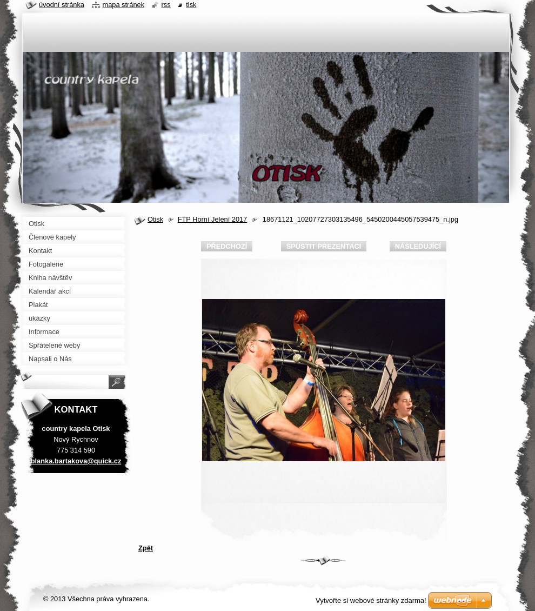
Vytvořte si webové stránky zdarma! (371, 600)
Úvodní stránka (61, 5)
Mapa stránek (124, 5)
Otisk (155, 219)
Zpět (145, 548)
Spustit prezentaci (323, 246)
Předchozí (226, 246)
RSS (166, 5)
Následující (418, 246)
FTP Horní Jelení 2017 (213, 219)
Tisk (191, 5)
